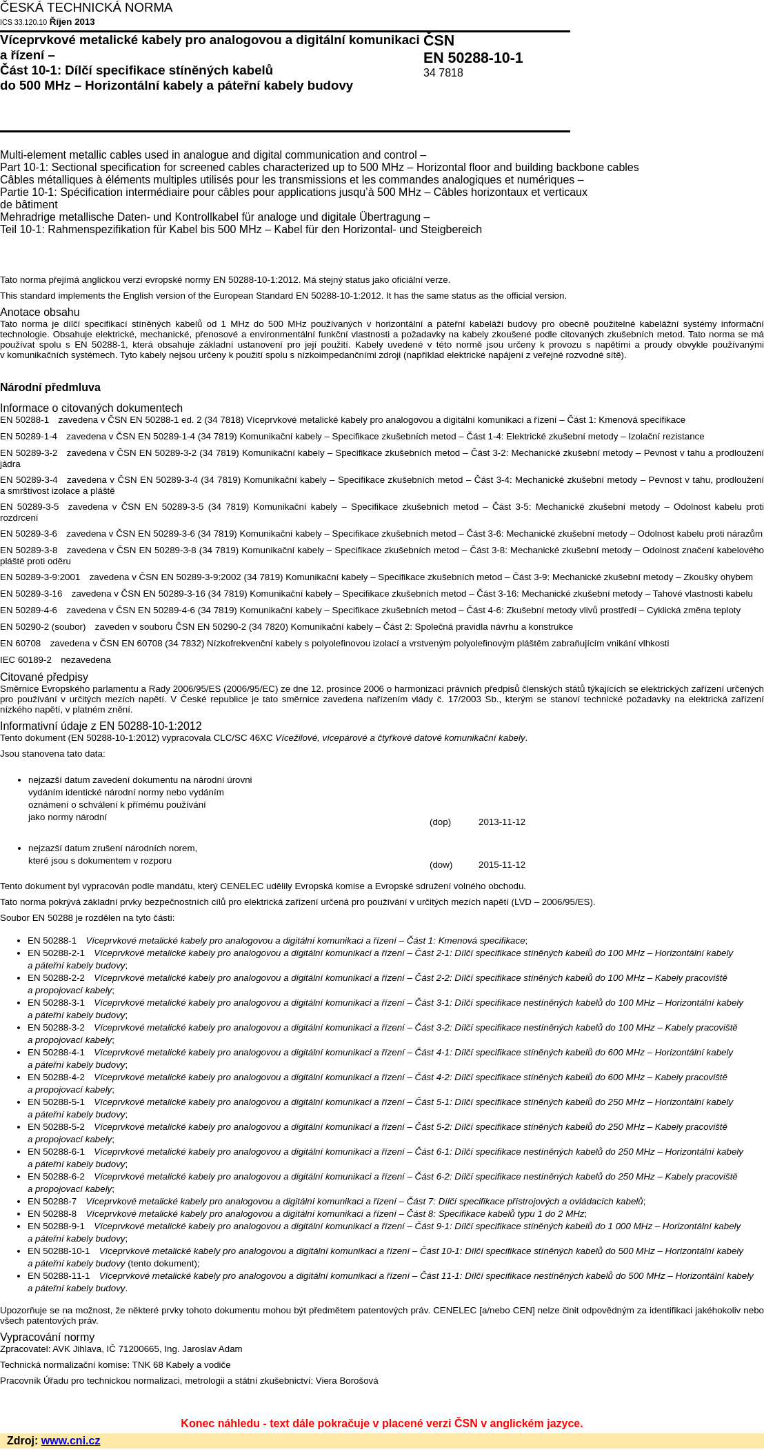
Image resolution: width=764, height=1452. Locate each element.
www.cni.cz (71, 1440)
